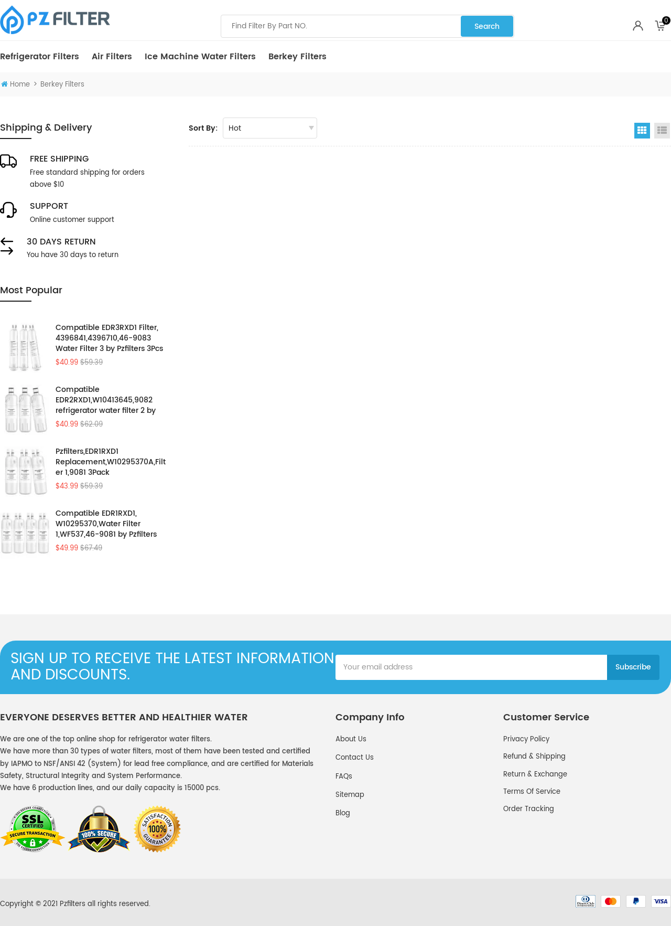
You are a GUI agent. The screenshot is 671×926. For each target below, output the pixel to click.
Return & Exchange (535, 774)
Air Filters (112, 56)
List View (662, 131)
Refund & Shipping (534, 756)
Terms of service (531, 791)
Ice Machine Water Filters (200, 56)
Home (15, 84)
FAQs (344, 776)
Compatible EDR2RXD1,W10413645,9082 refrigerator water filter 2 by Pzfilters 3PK (106, 400)
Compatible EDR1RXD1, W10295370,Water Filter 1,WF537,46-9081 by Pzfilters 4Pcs (106, 524)
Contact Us (355, 757)
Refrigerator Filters (39, 56)
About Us (351, 739)
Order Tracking (528, 809)
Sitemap (350, 795)
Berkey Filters (297, 56)
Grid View (642, 131)
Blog (343, 813)
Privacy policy (526, 739)
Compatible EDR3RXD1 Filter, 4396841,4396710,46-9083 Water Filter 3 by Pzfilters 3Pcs (109, 338)
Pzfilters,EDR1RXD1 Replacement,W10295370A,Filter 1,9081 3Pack (111, 462)
